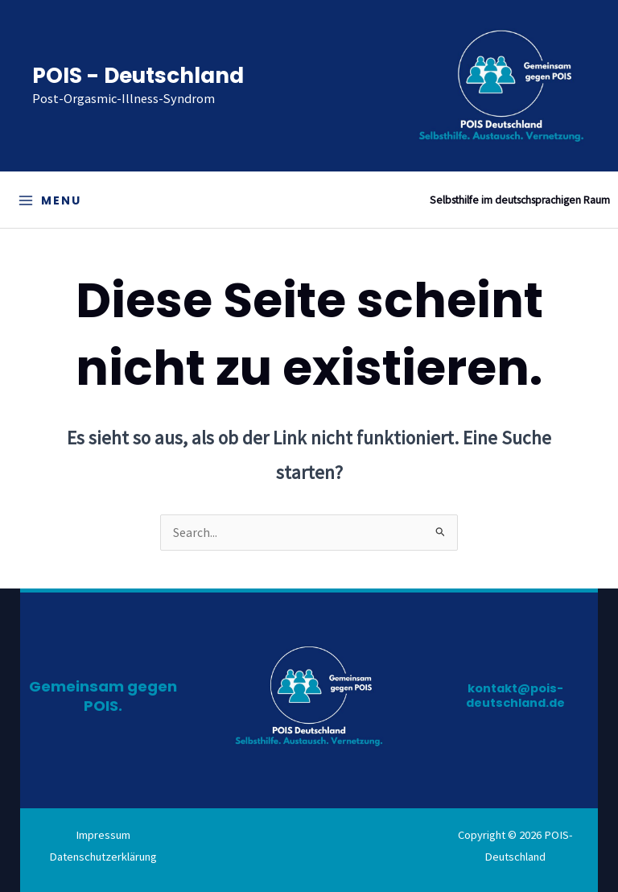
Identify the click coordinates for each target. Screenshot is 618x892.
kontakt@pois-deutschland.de (515, 695)
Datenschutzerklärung (103, 856)
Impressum (103, 835)
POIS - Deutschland (138, 75)
